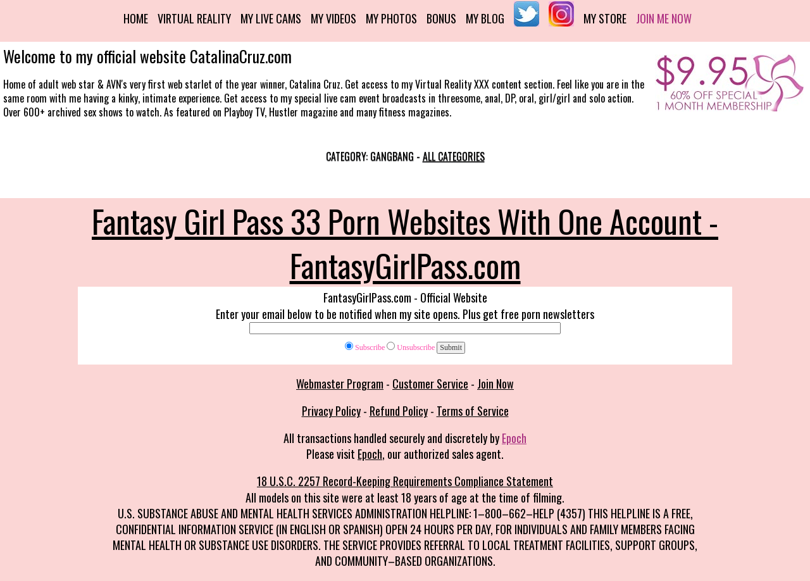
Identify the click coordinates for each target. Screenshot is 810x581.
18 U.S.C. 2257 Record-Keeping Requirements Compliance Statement (405, 481)
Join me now (664, 18)
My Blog (485, 18)
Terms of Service (473, 411)
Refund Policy (399, 411)
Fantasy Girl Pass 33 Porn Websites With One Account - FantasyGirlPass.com (405, 242)
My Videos (333, 18)
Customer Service (430, 383)
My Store (604, 18)
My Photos (391, 18)
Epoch (514, 438)
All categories (454, 156)
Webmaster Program (339, 383)
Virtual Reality (194, 18)
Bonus (441, 18)
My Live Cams (270, 18)
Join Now (495, 383)
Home (135, 18)
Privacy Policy (331, 411)
